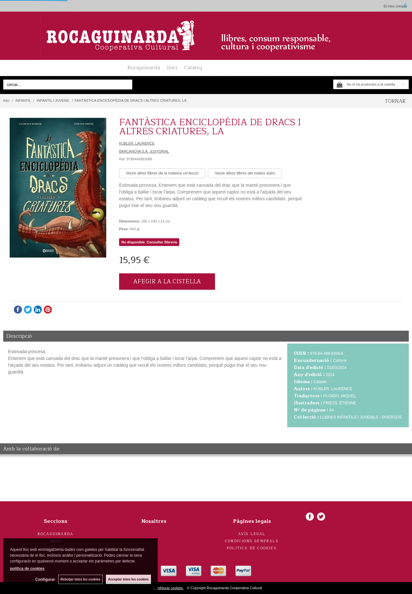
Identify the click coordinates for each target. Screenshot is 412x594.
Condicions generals (252, 541)
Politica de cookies (252, 548)
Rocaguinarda (143, 67)
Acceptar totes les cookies (128, 579)
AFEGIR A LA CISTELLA (167, 281)
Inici (172, 67)
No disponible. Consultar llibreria (149, 242)
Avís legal (252, 534)
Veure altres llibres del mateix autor (245, 173)
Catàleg (193, 67)
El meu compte (395, 6)
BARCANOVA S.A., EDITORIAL (144, 151)
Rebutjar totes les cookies (80, 579)
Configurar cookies (168, 588)
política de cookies (27, 568)
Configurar (45, 579)
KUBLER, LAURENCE (136, 143)
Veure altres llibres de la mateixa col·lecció (162, 173)
